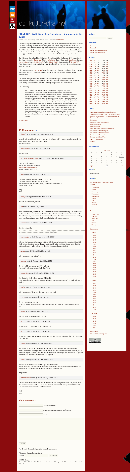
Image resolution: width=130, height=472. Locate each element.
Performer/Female (95, 124)
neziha (23, 287)
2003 (90, 103)
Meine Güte (25, 273)
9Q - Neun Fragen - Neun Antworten (101, 182)
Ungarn (94, 202)
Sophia (23, 311)
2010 (90, 90)
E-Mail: (33, 455)
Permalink (24, 121)
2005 (90, 99)
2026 (90, 61)
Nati (22, 174)
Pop (93, 220)
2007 (90, 96)
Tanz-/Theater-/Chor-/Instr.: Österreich (102, 128)
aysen (22, 297)
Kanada (94, 198)
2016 (90, 79)
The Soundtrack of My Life (98, 334)
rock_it (23, 197)
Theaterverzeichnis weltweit (99, 135)
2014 (90, 83)
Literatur (94, 216)
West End (94, 204)
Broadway (95, 192)
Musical (92, 184)
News (92, 211)
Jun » (122, 166)
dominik (23, 134)
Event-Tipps (95, 214)
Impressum (93, 46)
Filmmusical (60, 39)
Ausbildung (95, 187)
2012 (90, 87)
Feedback (93, 48)
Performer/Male (95, 126)
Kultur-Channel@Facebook (98, 50)
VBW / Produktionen (96, 139)
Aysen (23, 251)
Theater (94, 223)
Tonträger (95, 225)
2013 (90, 85)
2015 (90, 81)
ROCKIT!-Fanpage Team (29, 158)
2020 (90, 72)
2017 (90, 77)
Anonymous (25, 148)
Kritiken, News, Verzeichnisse (99, 122)
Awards (94, 189)
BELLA (23, 321)
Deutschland (95, 194)
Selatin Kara (37, 70)
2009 (90, 92)
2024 (90, 64)
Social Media (94, 331)
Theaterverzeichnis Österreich (99, 132)
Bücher (94, 232)
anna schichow (26, 378)
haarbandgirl (25, 237)
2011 (90, 88)
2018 (90, 76)
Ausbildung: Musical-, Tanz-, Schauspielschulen (105, 114)
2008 (90, 94)
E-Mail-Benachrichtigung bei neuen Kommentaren (39, 449)
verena (23, 359)
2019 (90, 74)
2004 (90, 101)
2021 (90, 70)
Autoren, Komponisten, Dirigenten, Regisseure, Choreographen (104, 117)
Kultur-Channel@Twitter (98, 52)
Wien (93, 207)
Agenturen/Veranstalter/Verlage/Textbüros (103, 112)
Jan (22, 207)
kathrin (23, 343)
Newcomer (95, 218)
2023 (90, 66)
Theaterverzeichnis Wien (98, 137)
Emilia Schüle (39, 62)
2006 (90, 98)
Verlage (92, 141)
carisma (23, 223)
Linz (93, 200)
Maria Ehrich (53, 62)
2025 (90, 63)
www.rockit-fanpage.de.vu (28, 167)
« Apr (91, 166)
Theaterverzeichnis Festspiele (99, 130)
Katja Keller (51, 60)
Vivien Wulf (74, 62)
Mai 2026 (106, 150)
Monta (66, 50)
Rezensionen (94, 229)
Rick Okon (72, 60)
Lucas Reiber (23, 62)
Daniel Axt (37, 60)
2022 (90, 68)
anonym (23, 261)
